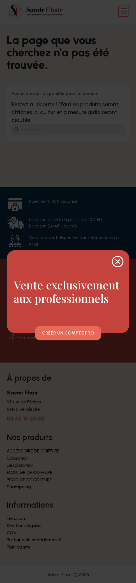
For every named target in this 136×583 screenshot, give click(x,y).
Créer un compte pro (68, 333)
